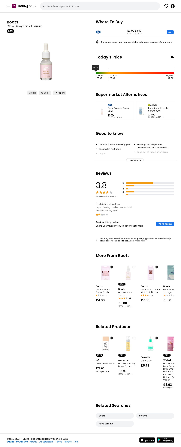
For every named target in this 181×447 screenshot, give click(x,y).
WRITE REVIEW (165, 224)
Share (45, 92)
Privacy (68, 441)
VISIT (170, 32)
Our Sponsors (46, 441)
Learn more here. (137, 240)
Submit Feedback (17, 441)
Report (59, 92)
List (32, 92)
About (33, 441)
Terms (58, 441)
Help (76, 441)
